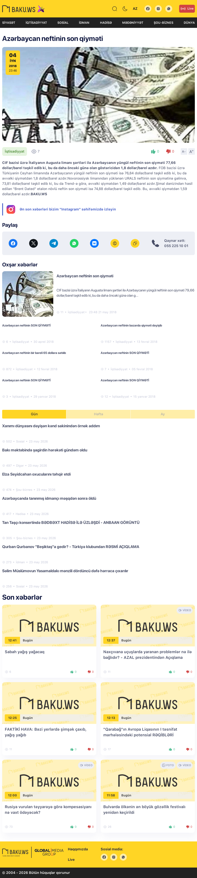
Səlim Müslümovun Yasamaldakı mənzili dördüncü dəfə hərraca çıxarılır (65, 571)
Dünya (189, 22)
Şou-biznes (163, 22)
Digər (20, 465)
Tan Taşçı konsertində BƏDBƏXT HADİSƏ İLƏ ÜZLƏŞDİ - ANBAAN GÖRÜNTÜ (71, 522)
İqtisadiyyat (36, 22)
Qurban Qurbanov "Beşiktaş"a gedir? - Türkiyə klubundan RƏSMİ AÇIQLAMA (70, 546)
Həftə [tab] (98, 414)
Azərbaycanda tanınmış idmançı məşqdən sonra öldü (49, 498)
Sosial (62, 22)
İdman (84, 22)
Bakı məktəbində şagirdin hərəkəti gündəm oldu (44, 450)
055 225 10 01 (176, 246)
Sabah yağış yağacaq (24, 651)
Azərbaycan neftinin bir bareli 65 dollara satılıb (34, 353)
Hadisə (106, 22)
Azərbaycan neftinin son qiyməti (85, 276)
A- (184, 151)
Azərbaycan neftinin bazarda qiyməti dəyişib (131, 325)
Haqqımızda (78, 849)
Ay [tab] (163, 414)
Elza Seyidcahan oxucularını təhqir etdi (36, 474)
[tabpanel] (98, 506)
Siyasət (8, 22)
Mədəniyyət (132, 22)
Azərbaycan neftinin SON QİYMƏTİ (26, 325)
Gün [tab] (34, 414)
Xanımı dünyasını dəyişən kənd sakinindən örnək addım (51, 426)
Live (187, 8)
